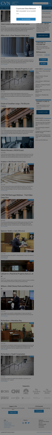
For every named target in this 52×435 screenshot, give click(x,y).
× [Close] (39, 7)
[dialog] (26, 14)
